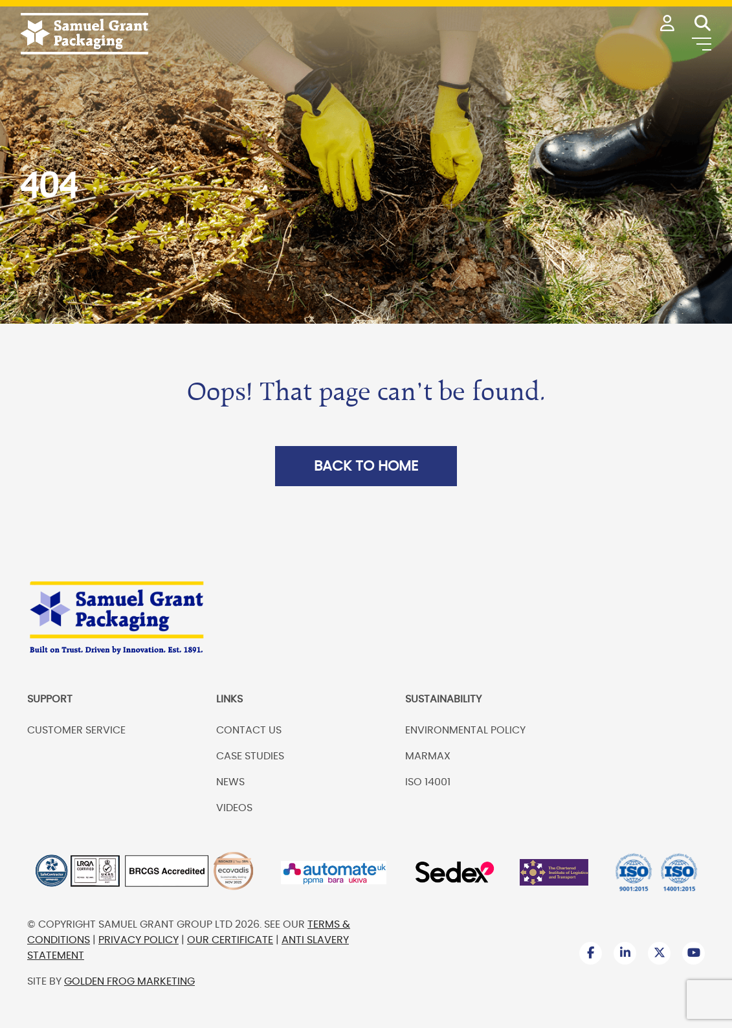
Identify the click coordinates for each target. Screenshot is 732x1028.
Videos (234, 808)
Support (49, 699)
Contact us (249, 730)
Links (229, 699)
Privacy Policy (138, 940)
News (230, 782)
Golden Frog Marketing (129, 981)
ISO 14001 (427, 782)
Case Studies (250, 756)
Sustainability (443, 699)
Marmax (427, 756)
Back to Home (366, 466)
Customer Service (76, 730)
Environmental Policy (465, 730)
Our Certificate (230, 940)
